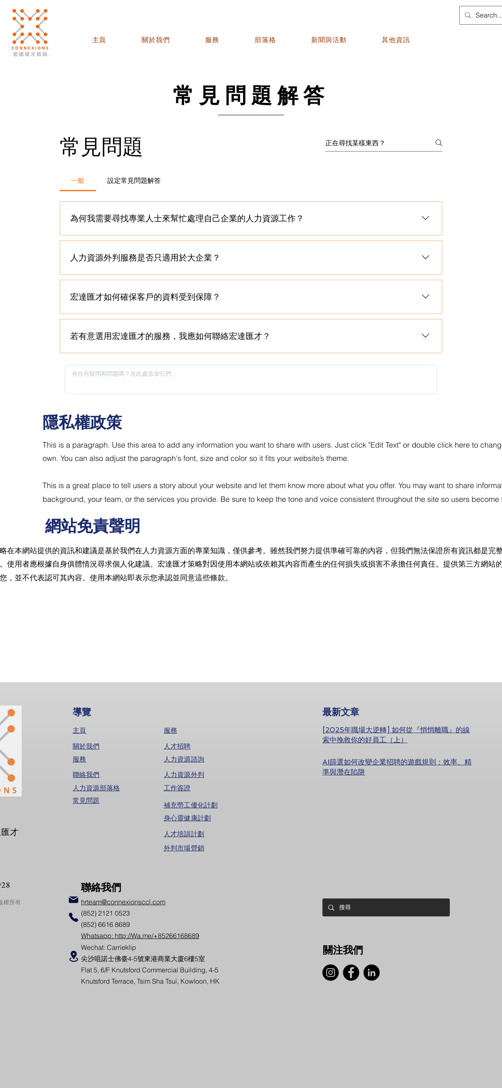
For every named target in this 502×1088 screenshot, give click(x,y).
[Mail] (73, 899)
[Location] (73, 956)
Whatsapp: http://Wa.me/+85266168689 (140, 935)
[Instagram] (330, 972)
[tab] (78, 180)
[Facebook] (351, 972)
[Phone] (73, 917)
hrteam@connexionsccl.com (123, 902)
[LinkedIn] (371, 972)
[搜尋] (385, 907)
